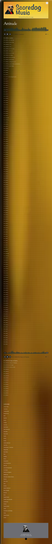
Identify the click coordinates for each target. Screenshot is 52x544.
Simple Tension (6, 497)
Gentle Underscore (7, 442)
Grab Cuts (5, 445)
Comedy (5, 422)
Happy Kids (6, 449)
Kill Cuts (5, 465)
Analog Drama (6, 411)
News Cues (6, 481)
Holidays (5, 456)
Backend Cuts (6, 413)
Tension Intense (6, 506)
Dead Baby (6, 431)
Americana (6, 408)
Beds (4, 415)
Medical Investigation (7, 472)
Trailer (5, 508)
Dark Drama (6, 427)
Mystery (5, 479)
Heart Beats (6, 451)
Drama (5, 436)
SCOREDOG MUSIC (25, 534)
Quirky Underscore (7, 488)
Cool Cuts (5, 424)
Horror (5, 458)
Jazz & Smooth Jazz (7, 463)
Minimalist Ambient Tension (9, 476)
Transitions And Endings (8, 510)
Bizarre (5, 420)
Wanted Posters (6, 515)
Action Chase (6, 406)
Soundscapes (6, 501)
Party (4, 483)
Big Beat (5, 417)
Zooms (5, 517)
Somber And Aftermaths (8, 499)
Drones (5, 438)
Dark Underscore (7, 429)
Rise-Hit (5, 492)
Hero (4, 454)
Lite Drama (6, 469)
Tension (5, 503)
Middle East (6, 474)
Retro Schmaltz (6, 490)
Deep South (6, 433)
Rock (4, 494)
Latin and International (8, 467)
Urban (5, 512)
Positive (5, 485)
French (5, 440)
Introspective (6, 460)
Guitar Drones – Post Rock (8, 447)
